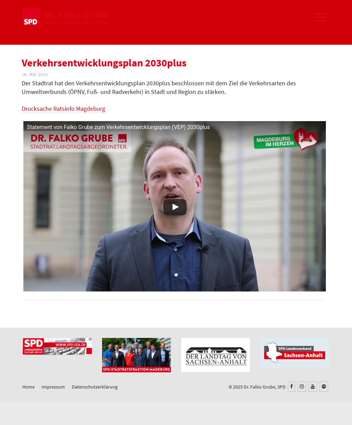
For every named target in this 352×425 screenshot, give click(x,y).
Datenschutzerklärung (95, 387)
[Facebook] (291, 386)
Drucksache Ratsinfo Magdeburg (63, 109)
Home (28, 387)
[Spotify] (323, 386)
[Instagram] (301, 386)
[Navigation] (320, 17)
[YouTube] (312, 386)
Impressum (53, 387)
